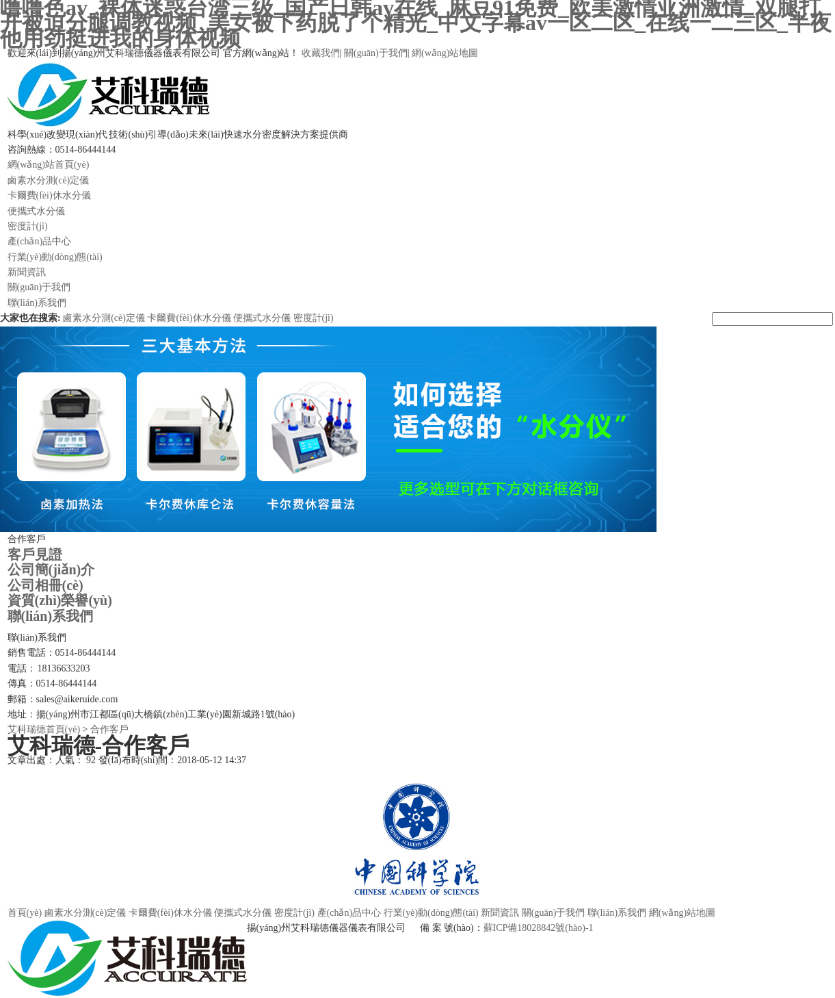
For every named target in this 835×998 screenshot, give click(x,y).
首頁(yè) (25, 913)
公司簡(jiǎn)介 (51, 569)
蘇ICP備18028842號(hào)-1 (538, 928)
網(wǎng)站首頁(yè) (49, 164)
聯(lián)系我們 (37, 303)
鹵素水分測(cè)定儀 (49, 180)
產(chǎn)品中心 (40, 241)
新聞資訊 (27, 272)
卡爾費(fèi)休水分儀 (49, 195)
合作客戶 (109, 729)
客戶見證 (35, 554)
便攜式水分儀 (36, 211)
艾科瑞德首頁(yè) (44, 729)
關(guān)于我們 (376, 53)
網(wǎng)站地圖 (445, 53)
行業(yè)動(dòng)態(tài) (55, 257)
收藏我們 (321, 53)
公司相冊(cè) (45, 585)
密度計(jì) (28, 226)
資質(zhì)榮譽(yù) (60, 600)
